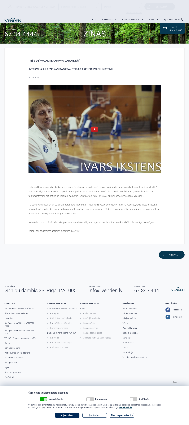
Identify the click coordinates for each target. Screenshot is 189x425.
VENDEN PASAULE (130, 19)
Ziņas (125, 347)
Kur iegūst (55, 313)
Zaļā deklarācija (130, 328)
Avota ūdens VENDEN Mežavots (19, 308)
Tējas (6, 367)
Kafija (7, 343)
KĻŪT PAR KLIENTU (174, 19)
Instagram (173, 317)
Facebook (173, 309)
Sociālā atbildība (130, 333)
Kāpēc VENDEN (130, 313)
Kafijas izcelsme (90, 328)
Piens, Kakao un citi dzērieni (17, 353)
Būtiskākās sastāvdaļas (61, 323)
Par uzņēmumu (130, 308)
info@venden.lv (105, 290)
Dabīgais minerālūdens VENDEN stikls (19, 324)
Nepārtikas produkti (13, 358)
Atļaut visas (67, 415)
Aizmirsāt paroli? (134, 12)
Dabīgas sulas (10, 362)
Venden (12, 19)
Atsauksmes (128, 342)
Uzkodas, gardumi (12, 372)
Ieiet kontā (161, 6)
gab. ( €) (176, 28)
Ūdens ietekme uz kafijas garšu (97, 338)
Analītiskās (139, 399)
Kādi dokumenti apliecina (61, 318)
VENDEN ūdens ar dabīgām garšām (20, 338)
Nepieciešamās (51, 399)
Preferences (96, 399)
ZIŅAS (151, 19)
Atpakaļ (173, 254)
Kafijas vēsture (90, 323)
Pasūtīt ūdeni (10, 377)
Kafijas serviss (89, 313)
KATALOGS (107, 19)
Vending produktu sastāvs (135, 357)
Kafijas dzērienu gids (92, 333)
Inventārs (8, 318)
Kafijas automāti (12, 348)
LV (92, 19)
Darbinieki (127, 338)
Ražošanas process (59, 328)
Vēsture (126, 323)
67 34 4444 (20, 34)
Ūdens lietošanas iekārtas (16, 313)
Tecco (177, 382)
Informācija (128, 352)
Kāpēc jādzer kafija (91, 318)
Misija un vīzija (129, 318)
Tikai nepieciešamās (122, 415)
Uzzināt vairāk (125, 407)
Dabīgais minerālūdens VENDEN (61, 333)
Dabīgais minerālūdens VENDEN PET (19, 332)
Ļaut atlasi (94, 415)
